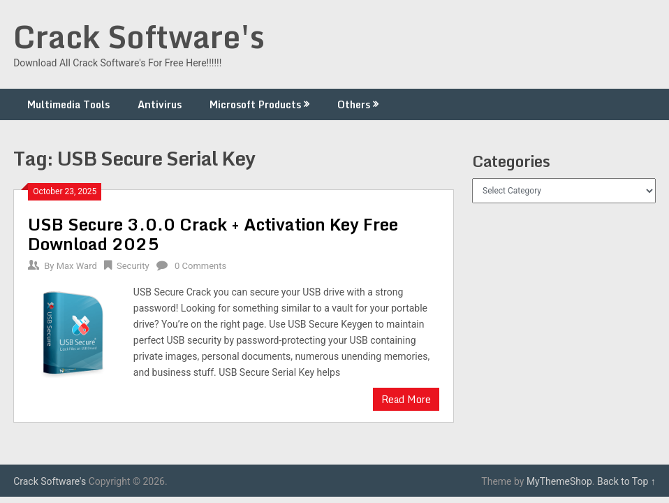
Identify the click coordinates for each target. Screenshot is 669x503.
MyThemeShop (559, 481)
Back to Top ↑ (626, 481)
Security (133, 266)
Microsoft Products (255, 104)
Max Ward (77, 266)
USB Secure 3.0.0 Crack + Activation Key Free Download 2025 (213, 233)
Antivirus (160, 104)
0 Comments (200, 266)
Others (353, 104)
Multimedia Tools (68, 104)
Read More (406, 399)
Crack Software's (139, 36)
